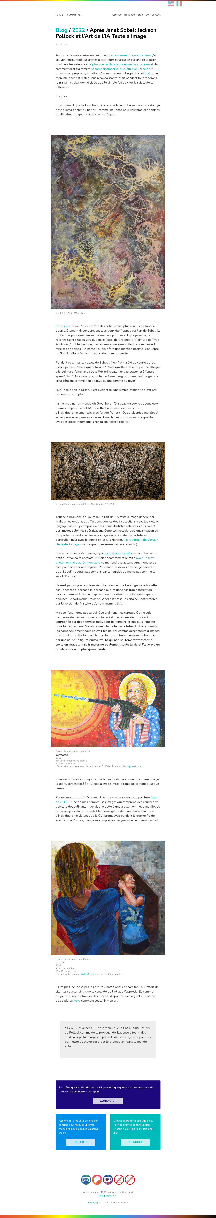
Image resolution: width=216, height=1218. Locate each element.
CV (147, 15)
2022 (78, 30)
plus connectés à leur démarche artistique (121, 64)
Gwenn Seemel (69, 14)
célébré (148, 69)
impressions (133, 766)
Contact (156, 15)
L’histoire (62, 326)
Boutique (129, 15)
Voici (77, 1001)
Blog (140, 15)
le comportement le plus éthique (114, 69)
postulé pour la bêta (118, 553)
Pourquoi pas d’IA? (108, 1195)
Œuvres (117, 15)
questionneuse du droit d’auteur (129, 55)
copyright (93, 1202)
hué (147, 73)
